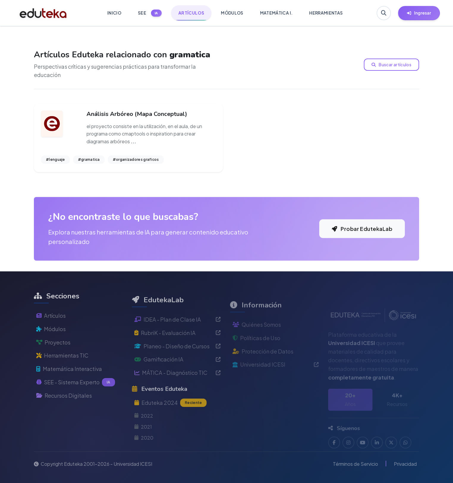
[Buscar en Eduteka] (384, 13)
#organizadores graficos (136, 159)
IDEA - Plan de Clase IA (177, 336)
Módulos (51, 343)
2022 (143, 433)
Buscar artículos (391, 64)
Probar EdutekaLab (362, 239)
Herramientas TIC (62, 369)
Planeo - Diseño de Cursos (177, 363)
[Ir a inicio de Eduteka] (43, 13)
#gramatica (89, 159)
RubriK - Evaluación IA (177, 350)
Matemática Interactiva (69, 383)
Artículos (51, 329)
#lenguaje (55, 159)
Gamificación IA (177, 376)
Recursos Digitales (64, 409)
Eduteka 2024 (170, 420)
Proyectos (53, 356)
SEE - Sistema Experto (75, 396)
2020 (143, 455)
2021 (143, 444)
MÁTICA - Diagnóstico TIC (177, 389)
